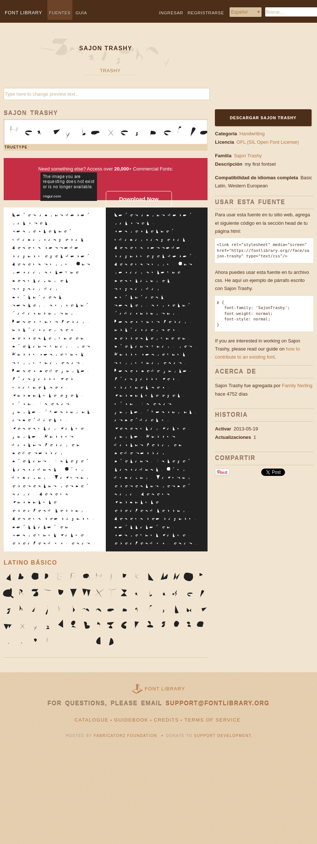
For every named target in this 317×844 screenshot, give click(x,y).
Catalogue (92, 720)
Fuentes (60, 12)
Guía (81, 12)
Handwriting (252, 133)
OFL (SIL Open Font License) (268, 142)
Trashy (110, 70)
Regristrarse (206, 12)
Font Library (165, 688)
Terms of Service (212, 720)
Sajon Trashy (248, 155)
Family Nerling (297, 385)
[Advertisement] (260, 70)
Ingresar (171, 12)
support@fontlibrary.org (218, 703)
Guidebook (131, 720)
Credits (166, 720)
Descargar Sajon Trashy (263, 117)
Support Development (222, 736)
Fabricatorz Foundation (125, 736)
